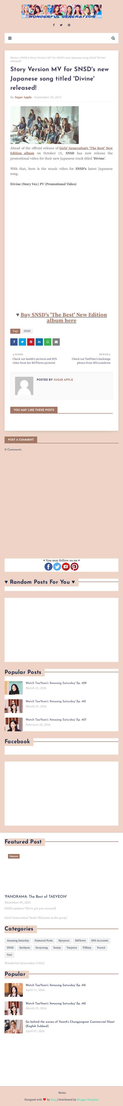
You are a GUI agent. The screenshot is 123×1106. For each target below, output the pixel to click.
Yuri (9, 955)
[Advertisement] (61, 630)
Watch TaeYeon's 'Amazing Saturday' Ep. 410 (56, 701)
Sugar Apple (23, 97)
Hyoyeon (63, 940)
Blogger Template (88, 1099)
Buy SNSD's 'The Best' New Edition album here (64, 318)
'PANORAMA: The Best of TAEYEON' (36, 897)
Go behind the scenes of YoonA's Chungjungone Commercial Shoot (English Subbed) (70, 1024)
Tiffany (87, 947)
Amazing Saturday (18, 940)
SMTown (80, 940)
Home (14, 58)
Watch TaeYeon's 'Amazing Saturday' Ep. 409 (56, 683)
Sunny (57, 947)
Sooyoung (42, 947)
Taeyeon (72, 947)
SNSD (24, 58)
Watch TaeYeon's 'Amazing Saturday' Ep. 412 (56, 985)
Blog (53, 1099)
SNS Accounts (99, 940)
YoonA (101, 947)
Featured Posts (44, 940)
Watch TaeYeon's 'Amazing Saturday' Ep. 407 (56, 719)
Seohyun (24, 947)
